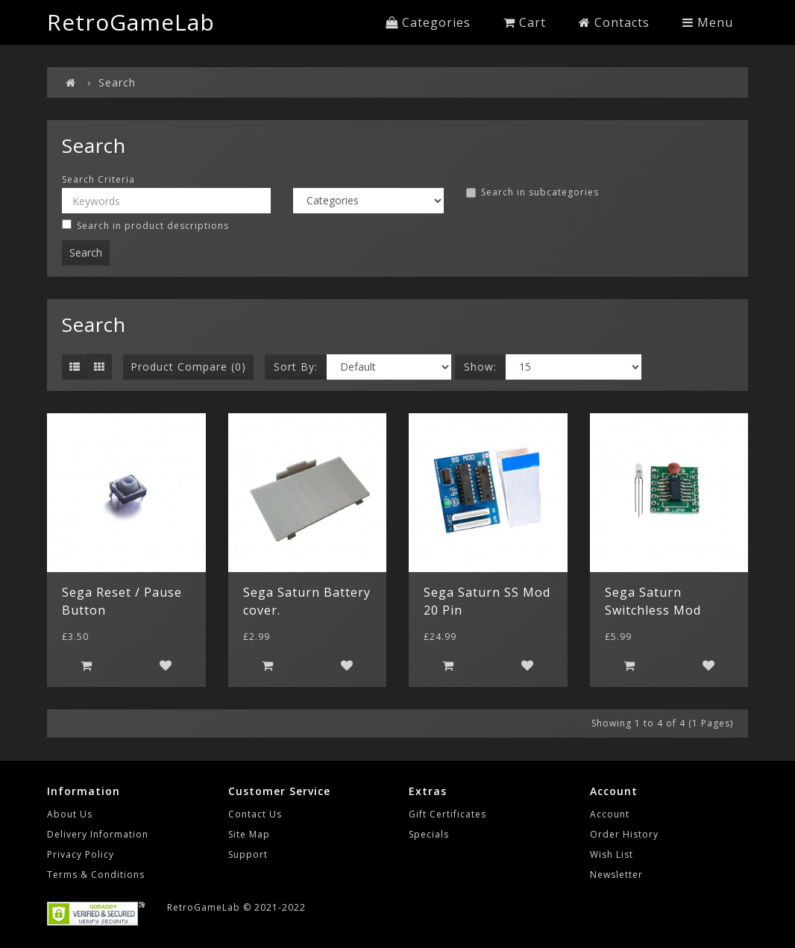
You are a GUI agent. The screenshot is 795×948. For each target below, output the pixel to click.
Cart (524, 22)
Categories (428, 22)
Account (609, 814)
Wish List (611, 854)
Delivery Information (97, 834)
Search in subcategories (532, 192)
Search (117, 82)
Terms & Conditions (96, 874)
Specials (429, 834)
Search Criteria (98, 179)
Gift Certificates (447, 814)
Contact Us (255, 814)
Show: (480, 367)
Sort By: (296, 367)
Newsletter (616, 874)
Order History (624, 834)
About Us (69, 814)
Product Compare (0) (188, 367)
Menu (707, 22)
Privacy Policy (80, 854)
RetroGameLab (131, 22)
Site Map (249, 834)
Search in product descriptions (145, 225)
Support (248, 854)
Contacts (614, 22)
